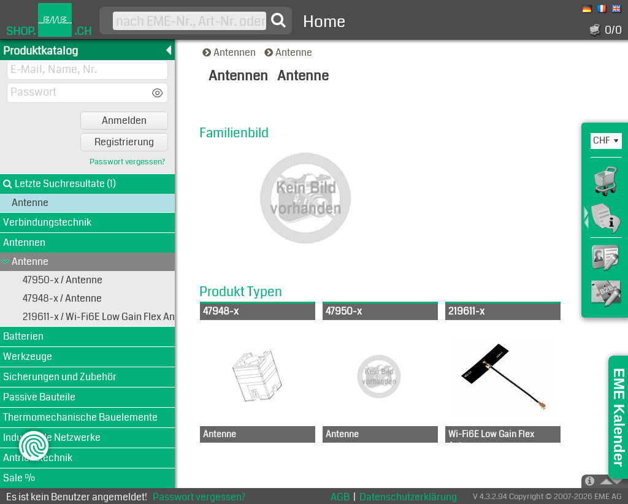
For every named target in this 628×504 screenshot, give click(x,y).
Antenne (289, 52)
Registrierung (124, 142)
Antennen (230, 52)
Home (324, 21)
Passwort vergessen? (127, 162)
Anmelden (124, 120)
